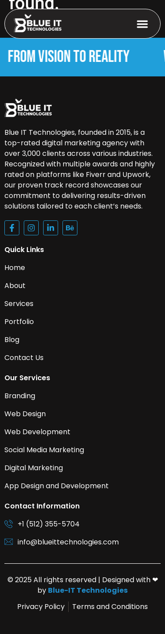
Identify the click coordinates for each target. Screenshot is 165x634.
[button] (143, 24)
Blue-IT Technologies (88, 590)
